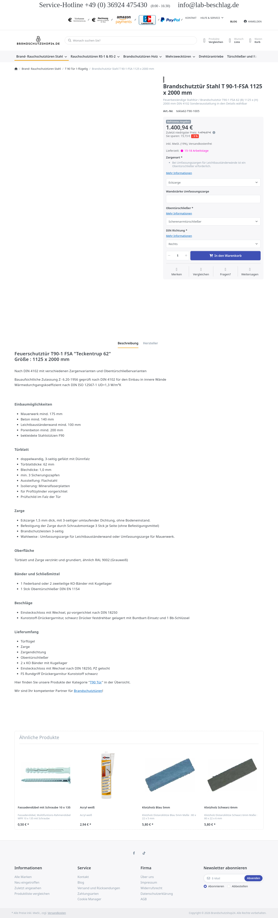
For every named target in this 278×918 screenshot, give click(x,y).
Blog (233, 21)
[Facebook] (134, 853)
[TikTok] (144, 853)
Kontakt (191, 18)
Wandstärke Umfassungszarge (187, 191)
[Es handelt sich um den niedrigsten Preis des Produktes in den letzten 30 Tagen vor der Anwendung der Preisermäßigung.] (214, 132)
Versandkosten (57, 913)
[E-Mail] (224, 878)
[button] (168, 255)
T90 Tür (96, 682)
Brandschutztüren (88, 690)
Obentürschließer (178, 208)
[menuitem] (41, 56)
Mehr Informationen (179, 173)
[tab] (128, 343)
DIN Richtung (175, 230)
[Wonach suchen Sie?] (131, 40)
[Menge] (177, 255)
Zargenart (173, 157)
